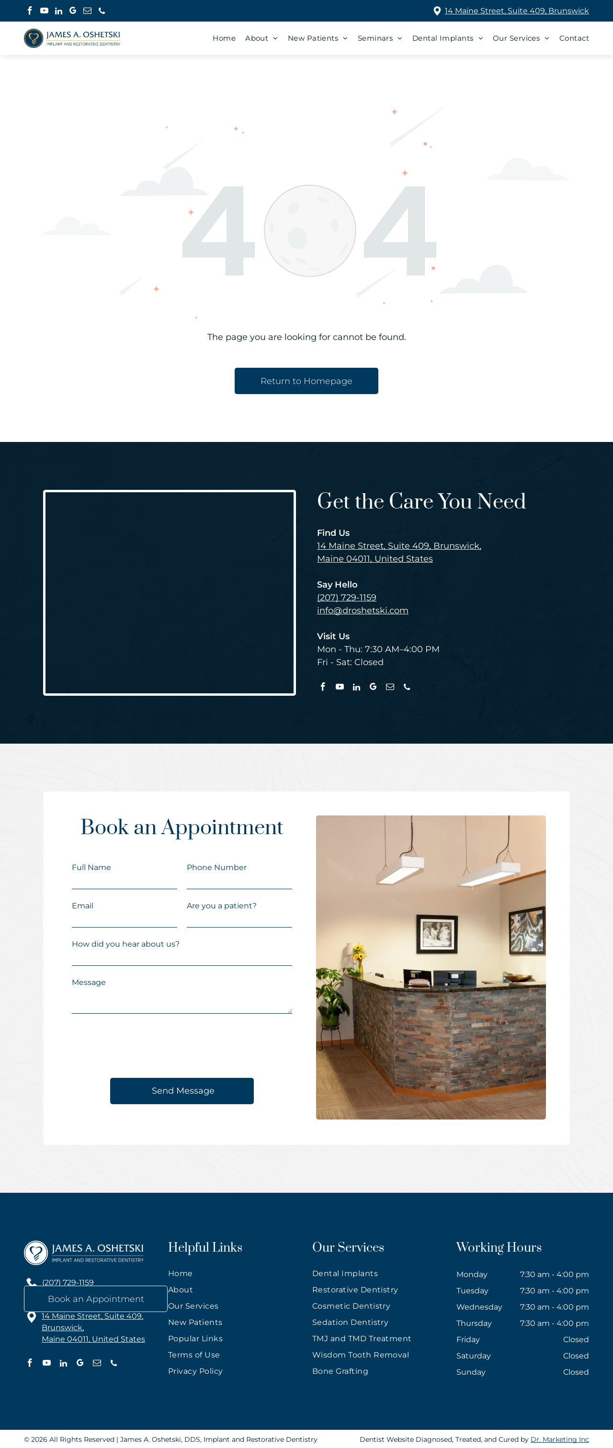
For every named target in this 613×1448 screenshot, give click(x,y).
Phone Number (217, 867)
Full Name (91, 867)
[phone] (102, 12)
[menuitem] (219, 38)
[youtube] (44, 12)
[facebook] (30, 12)
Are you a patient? (222, 905)
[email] (87, 12)
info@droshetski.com (363, 610)
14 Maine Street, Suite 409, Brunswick (517, 10)
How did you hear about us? (126, 944)
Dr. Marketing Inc (560, 1439)
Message (89, 982)
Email (82, 905)
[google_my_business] (73, 12)
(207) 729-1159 (346, 597)
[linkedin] (59, 12)
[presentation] (144, 1047)
